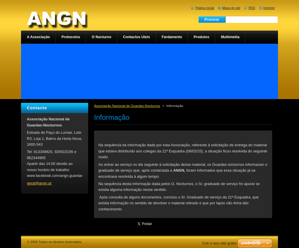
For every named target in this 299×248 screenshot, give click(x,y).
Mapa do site (231, 8)
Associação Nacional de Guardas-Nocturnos (127, 106)
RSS (251, 8)
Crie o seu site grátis (219, 243)
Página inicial (204, 8)
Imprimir (269, 8)
